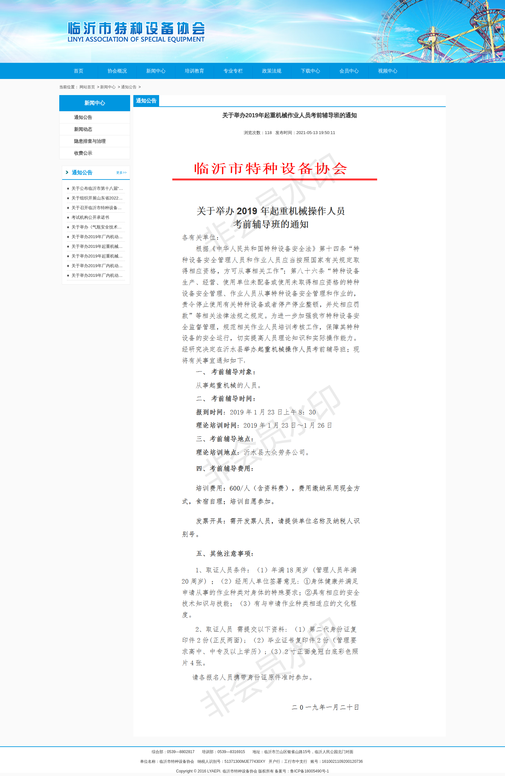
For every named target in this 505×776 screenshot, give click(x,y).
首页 (78, 70)
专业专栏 (233, 70)
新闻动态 (83, 129)
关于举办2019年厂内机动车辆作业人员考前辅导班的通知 (124, 236)
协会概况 (117, 70)
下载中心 (310, 70)
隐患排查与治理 (90, 141)
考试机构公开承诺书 (90, 217)
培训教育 (194, 70)
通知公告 (129, 87)
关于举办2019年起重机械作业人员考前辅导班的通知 (120, 246)
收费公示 (83, 153)
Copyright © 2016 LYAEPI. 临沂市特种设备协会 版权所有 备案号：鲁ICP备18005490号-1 (252, 771)
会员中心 (349, 70)
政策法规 (271, 70)
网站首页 (87, 87)
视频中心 (387, 70)
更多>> (121, 172)
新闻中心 (156, 70)
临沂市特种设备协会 (176, 761)
